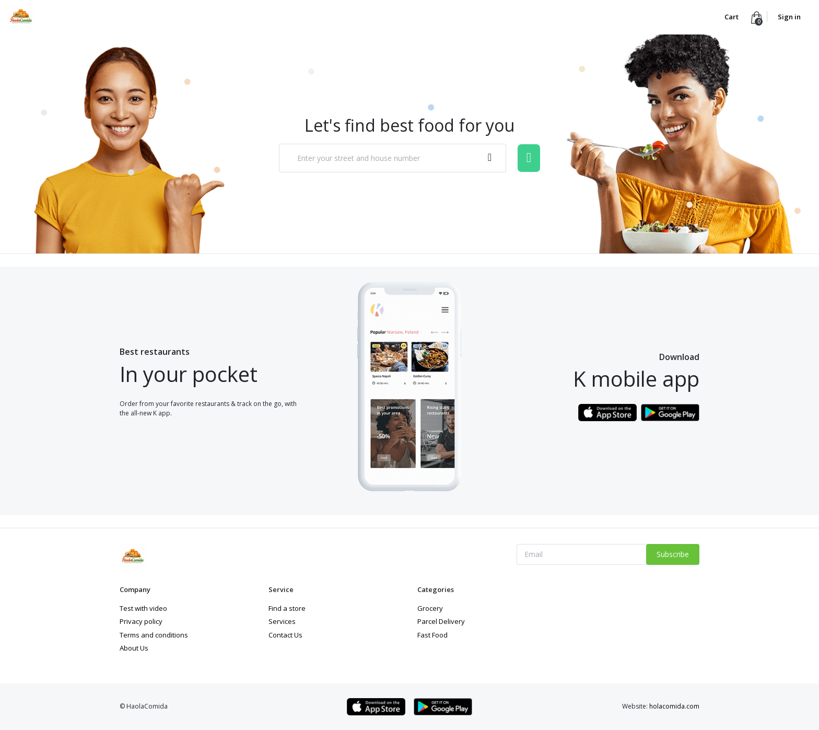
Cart (732, 16)
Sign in (789, 16)
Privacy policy (141, 621)
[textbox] (382, 158)
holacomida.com (674, 706)
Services (282, 621)
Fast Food (432, 635)
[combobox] (392, 158)
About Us (134, 648)
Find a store (287, 608)
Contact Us (285, 635)
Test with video (143, 608)
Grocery (430, 608)
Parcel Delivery (441, 621)
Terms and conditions (154, 635)
